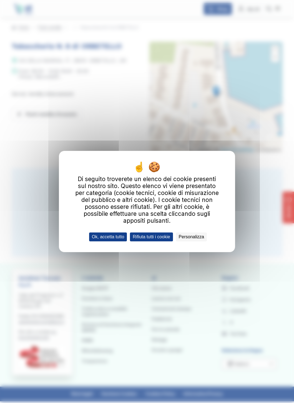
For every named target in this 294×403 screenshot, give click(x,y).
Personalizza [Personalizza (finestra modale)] (191, 236)
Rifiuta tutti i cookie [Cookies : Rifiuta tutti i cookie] (151, 236)
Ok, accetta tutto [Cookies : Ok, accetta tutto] (108, 236)
